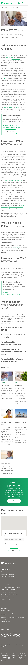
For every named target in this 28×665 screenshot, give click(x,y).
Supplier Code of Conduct (8, 589)
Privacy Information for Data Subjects (11, 587)
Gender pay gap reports (7, 574)
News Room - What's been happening (11, 632)
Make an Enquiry (5, 610)
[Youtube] (18, 635)
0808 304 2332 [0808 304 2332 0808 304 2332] (11, 125)
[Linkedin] (10, 635)
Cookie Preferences (6, 599)
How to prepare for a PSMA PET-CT (14, 328)
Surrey (18, 107)
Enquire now (10, 131)
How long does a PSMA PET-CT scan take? (14, 336)
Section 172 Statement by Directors (10, 597)
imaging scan (9, 57)
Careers (3, 572)
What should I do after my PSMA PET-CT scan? (14, 360)
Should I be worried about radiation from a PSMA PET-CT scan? (14, 351)
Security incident (5, 621)
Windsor (6, 107)
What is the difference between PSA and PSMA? (14, 343)
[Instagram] (14, 635)
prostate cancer (15, 59)
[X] (7, 635)
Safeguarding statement (7, 576)
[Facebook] (3, 635)
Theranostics (12, 208)
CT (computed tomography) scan (13, 180)
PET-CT (5, 78)
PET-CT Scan (5, 7)
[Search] (22, 3)
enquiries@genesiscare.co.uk (13, 127)
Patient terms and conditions (8, 592)
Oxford (11, 107)
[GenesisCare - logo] (6, 3)
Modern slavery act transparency (9, 594)
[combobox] (14, 539)
